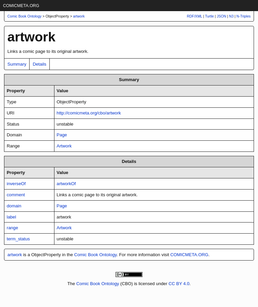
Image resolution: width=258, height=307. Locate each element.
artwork (79, 16)
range (12, 227)
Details (39, 64)
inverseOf (16, 183)
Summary (16, 64)
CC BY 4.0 (179, 283)
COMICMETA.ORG (21, 5)
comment (16, 194)
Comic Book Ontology (95, 254)
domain (14, 205)
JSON (221, 16)
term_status (18, 238)
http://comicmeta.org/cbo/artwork (89, 112)
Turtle (209, 16)
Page (62, 134)
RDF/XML (194, 16)
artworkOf (66, 183)
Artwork (64, 145)
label (11, 216)
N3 (231, 16)
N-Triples (243, 16)
